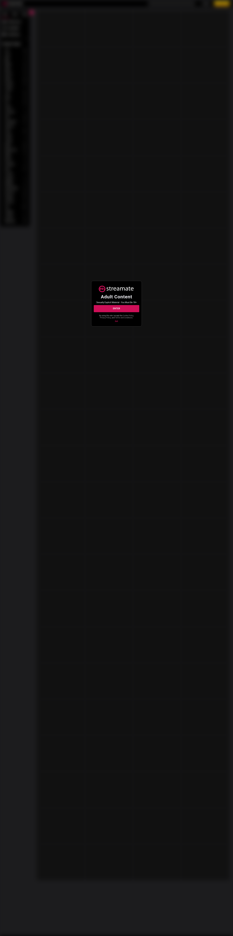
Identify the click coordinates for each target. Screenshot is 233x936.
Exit (116, 323)
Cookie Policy (107, 316)
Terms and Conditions (116, 319)
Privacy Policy (121, 316)
